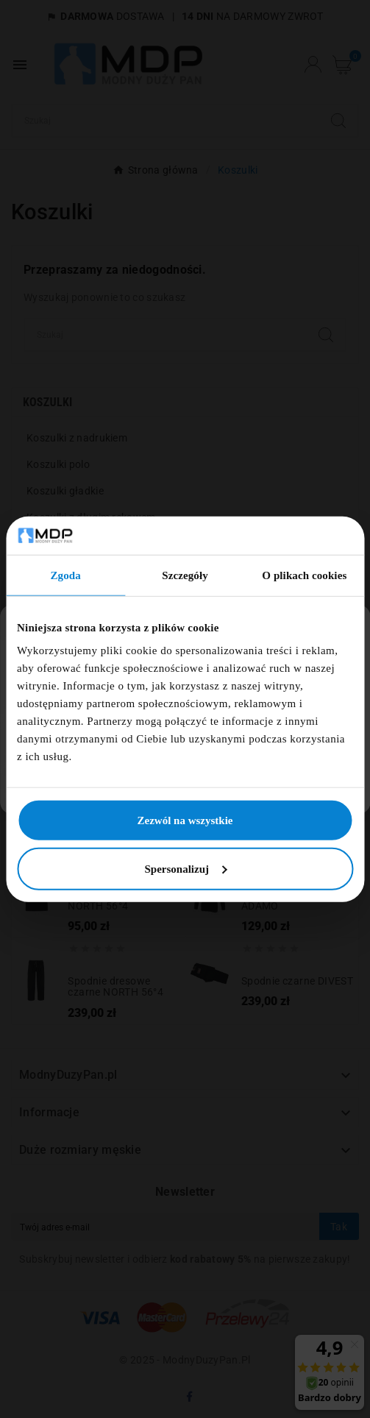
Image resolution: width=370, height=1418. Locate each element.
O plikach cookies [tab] (304, 575)
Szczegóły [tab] (185, 575)
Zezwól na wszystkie (185, 820)
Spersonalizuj (185, 869)
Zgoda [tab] (65, 575)
